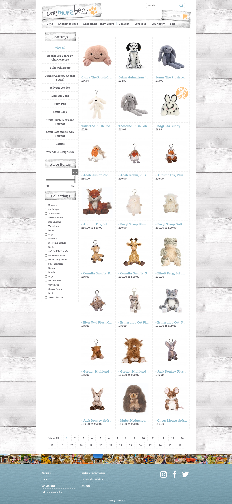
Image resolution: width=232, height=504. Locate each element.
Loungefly (158, 23)
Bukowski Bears (60, 67)
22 (120, 445)
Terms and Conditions (92, 479)
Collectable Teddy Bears (98, 23)
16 (61, 445)
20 (100, 445)
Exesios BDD (120, 500)
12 (162, 438)
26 (160, 445)
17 (71, 445)
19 (91, 445)
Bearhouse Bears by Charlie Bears (60, 57)
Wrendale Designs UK (60, 151)
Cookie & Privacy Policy (93, 472)
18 (81, 445)
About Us (46, 472)
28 (180, 445)
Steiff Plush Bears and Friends (60, 122)
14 (182, 438)
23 (130, 445)
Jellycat (124, 23)
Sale (172, 23)
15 (52, 445)
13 (172, 438)
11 (153, 438)
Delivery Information (52, 492)
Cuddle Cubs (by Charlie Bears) (60, 77)
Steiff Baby (60, 111)
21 (110, 445)
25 (150, 445)
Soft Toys (140, 23)
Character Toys (68, 23)
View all (60, 47)
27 (170, 445)
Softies (60, 143)
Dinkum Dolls (60, 95)
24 (140, 445)
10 (143, 438)
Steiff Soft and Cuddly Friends (60, 133)
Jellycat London (60, 87)
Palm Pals (60, 103)
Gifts (50, 23)
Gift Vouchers (48, 485)
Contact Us (47, 479)
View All (53, 438)
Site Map (86, 485)
